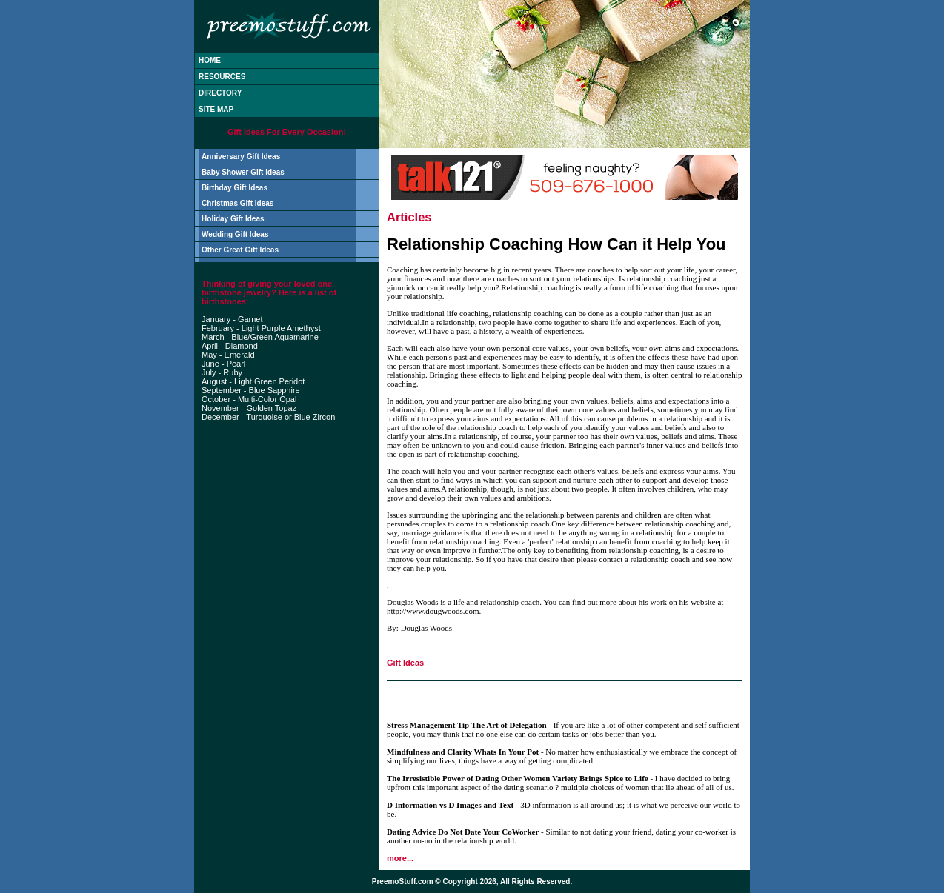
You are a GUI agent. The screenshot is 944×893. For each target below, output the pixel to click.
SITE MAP (216, 109)
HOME (210, 60)
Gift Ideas (405, 662)
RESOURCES (222, 77)
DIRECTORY (220, 93)
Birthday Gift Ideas (234, 188)
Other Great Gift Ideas (240, 250)
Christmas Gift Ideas (237, 203)
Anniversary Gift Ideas (241, 157)
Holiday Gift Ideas (233, 219)
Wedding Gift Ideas (235, 234)
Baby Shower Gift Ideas (243, 172)
